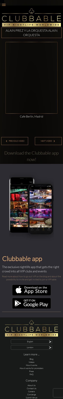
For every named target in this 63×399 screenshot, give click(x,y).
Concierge (31, 394)
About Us (31, 385)
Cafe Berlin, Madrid (31, 116)
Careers (31, 391)
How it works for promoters (31, 368)
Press (31, 371)
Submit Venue (31, 397)
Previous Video (15, 141)
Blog (31, 359)
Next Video (48, 141)
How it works (31, 365)
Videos (31, 362)
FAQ (31, 374)
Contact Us (31, 388)
